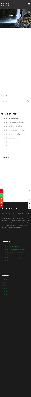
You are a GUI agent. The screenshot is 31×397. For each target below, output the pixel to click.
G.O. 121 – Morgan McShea (11, 146)
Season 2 (5, 166)
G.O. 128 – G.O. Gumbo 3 (10, 118)
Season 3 (5, 170)
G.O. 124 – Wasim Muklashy (11, 134)
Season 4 (6, 174)
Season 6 (5, 182)
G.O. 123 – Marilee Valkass (11, 138)
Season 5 (5, 178)
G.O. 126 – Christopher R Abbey (13, 126)
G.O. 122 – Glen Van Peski (11, 142)
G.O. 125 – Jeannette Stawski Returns (14, 130)
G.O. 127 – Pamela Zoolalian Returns (14, 122)
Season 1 (5, 162)
